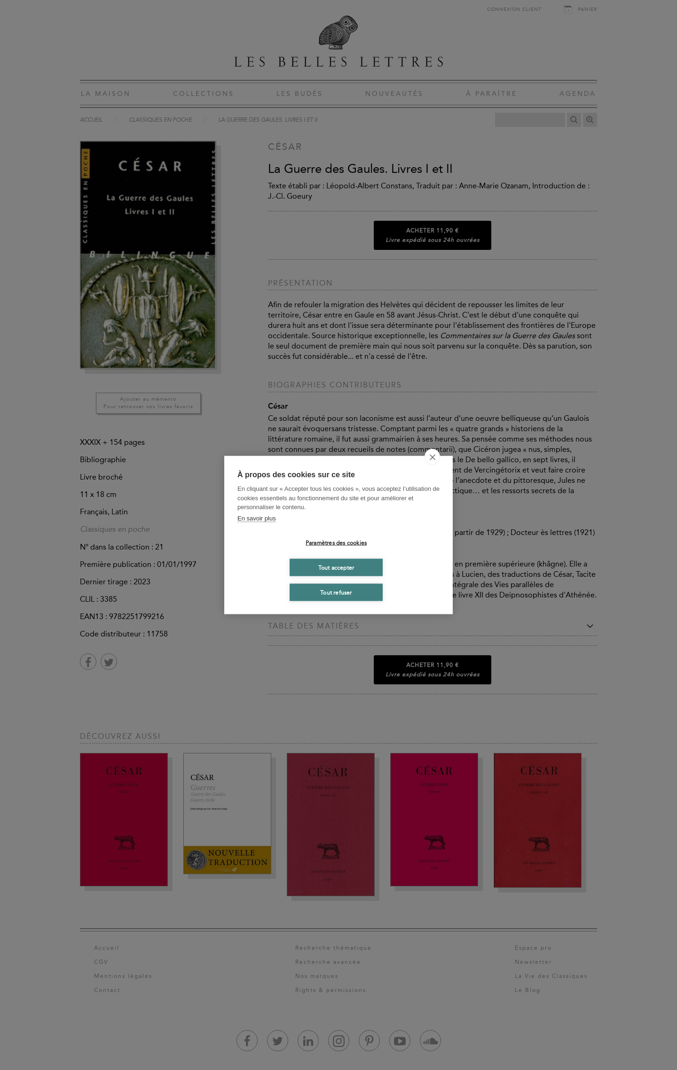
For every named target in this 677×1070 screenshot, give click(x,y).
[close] (432, 457)
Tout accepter (336, 567)
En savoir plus (256, 517)
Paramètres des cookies (336, 542)
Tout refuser (336, 592)
